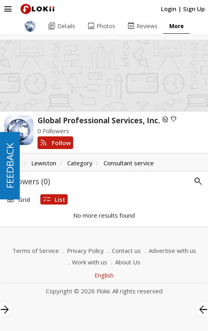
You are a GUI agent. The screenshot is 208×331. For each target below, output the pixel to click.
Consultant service (129, 163)
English (104, 275)
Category (80, 163)
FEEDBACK (9, 165)
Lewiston (43, 163)
